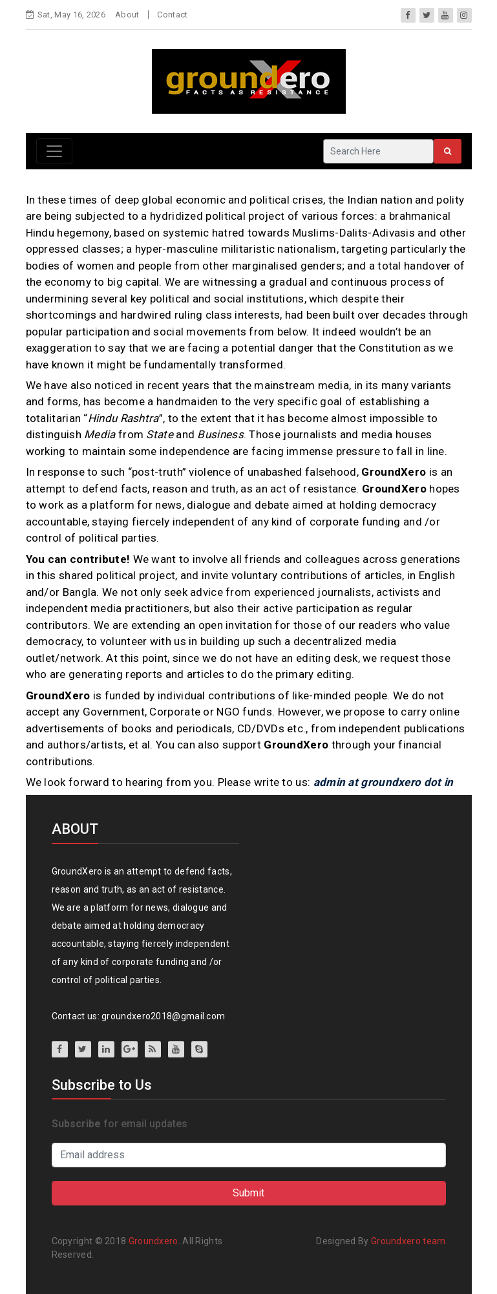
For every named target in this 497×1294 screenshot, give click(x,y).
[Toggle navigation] (54, 151)
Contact (172, 14)
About (127, 14)
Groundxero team (408, 1241)
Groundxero (153, 1241)
